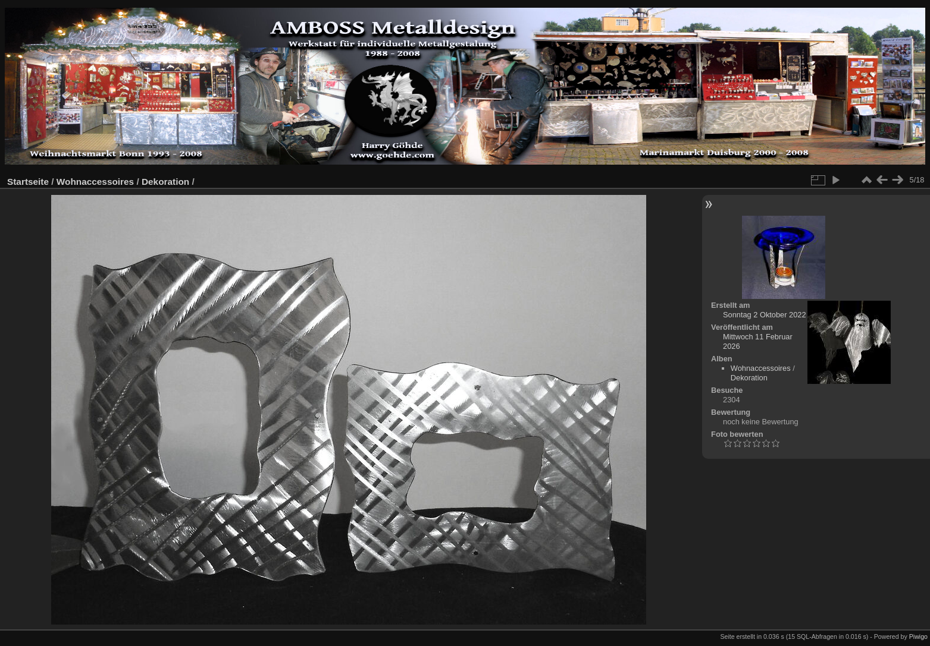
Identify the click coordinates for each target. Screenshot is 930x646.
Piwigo (918, 636)
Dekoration (165, 182)
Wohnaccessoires (95, 182)
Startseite (28, 182)
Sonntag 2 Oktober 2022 (764, 314)
